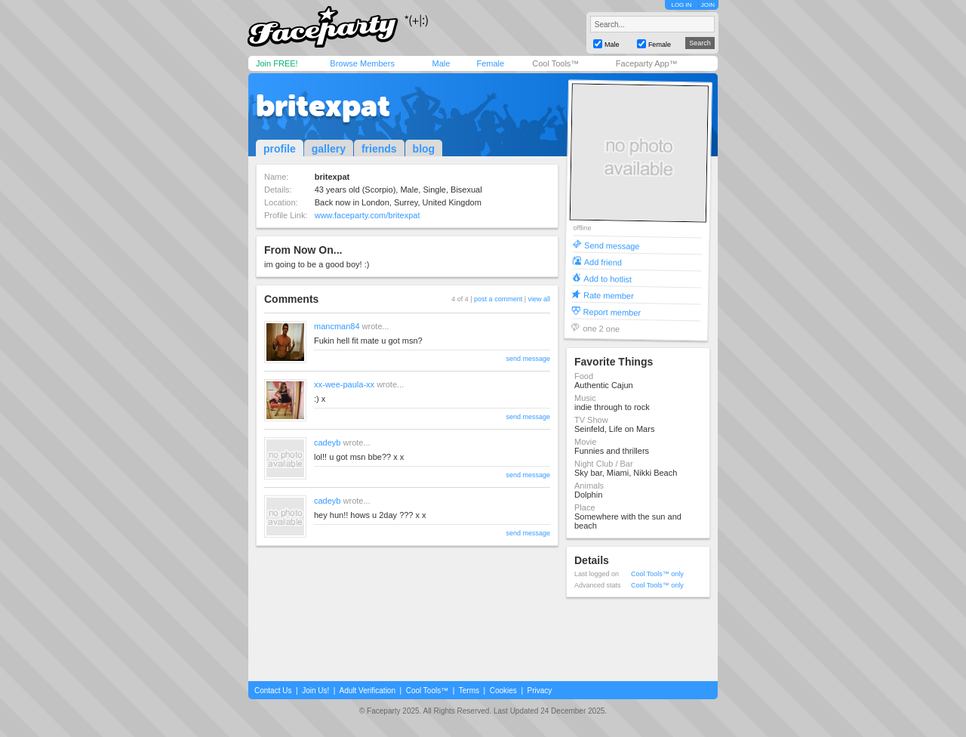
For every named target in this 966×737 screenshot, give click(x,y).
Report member (612, 311)
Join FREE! (277, 63)
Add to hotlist (607, 278)
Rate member (608, 295)
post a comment (498, 299)
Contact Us (272, 690)
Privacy (540, 690)
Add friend (603, 262)
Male (441, 63)
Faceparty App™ (647, 63)
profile (279, 149)
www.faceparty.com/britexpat (367, 215)
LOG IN (681, 5)
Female (490, 63)
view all (539, 299)
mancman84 (337, 326)
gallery (329, 149)
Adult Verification (367, 690)
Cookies (503, 690)
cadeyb (327, 442)
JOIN (708, 5)
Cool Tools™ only (657, 574)
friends (379, 149)
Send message (612, 245)
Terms (469, 690)
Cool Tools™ (555, 63)
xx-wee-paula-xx (344, 384)
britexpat (323, 105)
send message (528, 358)
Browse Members (362, 63)
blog (424, 149)
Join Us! (315, 690)
